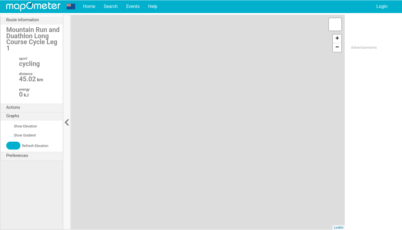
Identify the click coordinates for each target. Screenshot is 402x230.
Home (89, 6)
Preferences (34, 155)
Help (152, 6)
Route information (34, 20)
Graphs (34, 116)
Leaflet (338, 227)
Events (132, 6)
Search (111, 6)
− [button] (337, 47)
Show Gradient (21, 135)
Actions (34, 107)
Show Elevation (21, 126)
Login (382, 6)
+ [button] (337, 39)
